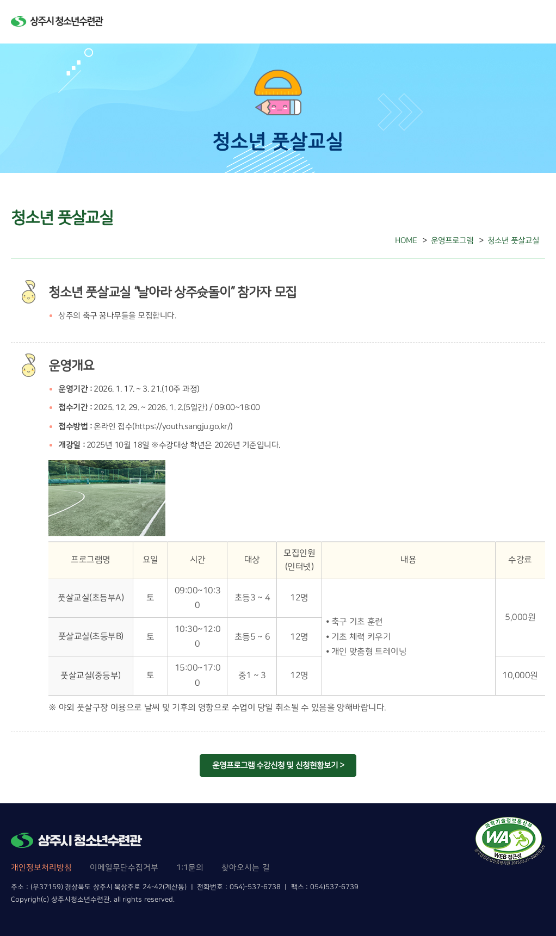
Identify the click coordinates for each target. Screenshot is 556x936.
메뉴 (535, 21)
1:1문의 (189, 867)
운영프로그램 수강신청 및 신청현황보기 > (278, 765)
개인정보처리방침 (41, 867)
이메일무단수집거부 (124, 867)
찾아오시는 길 (245, 867)
